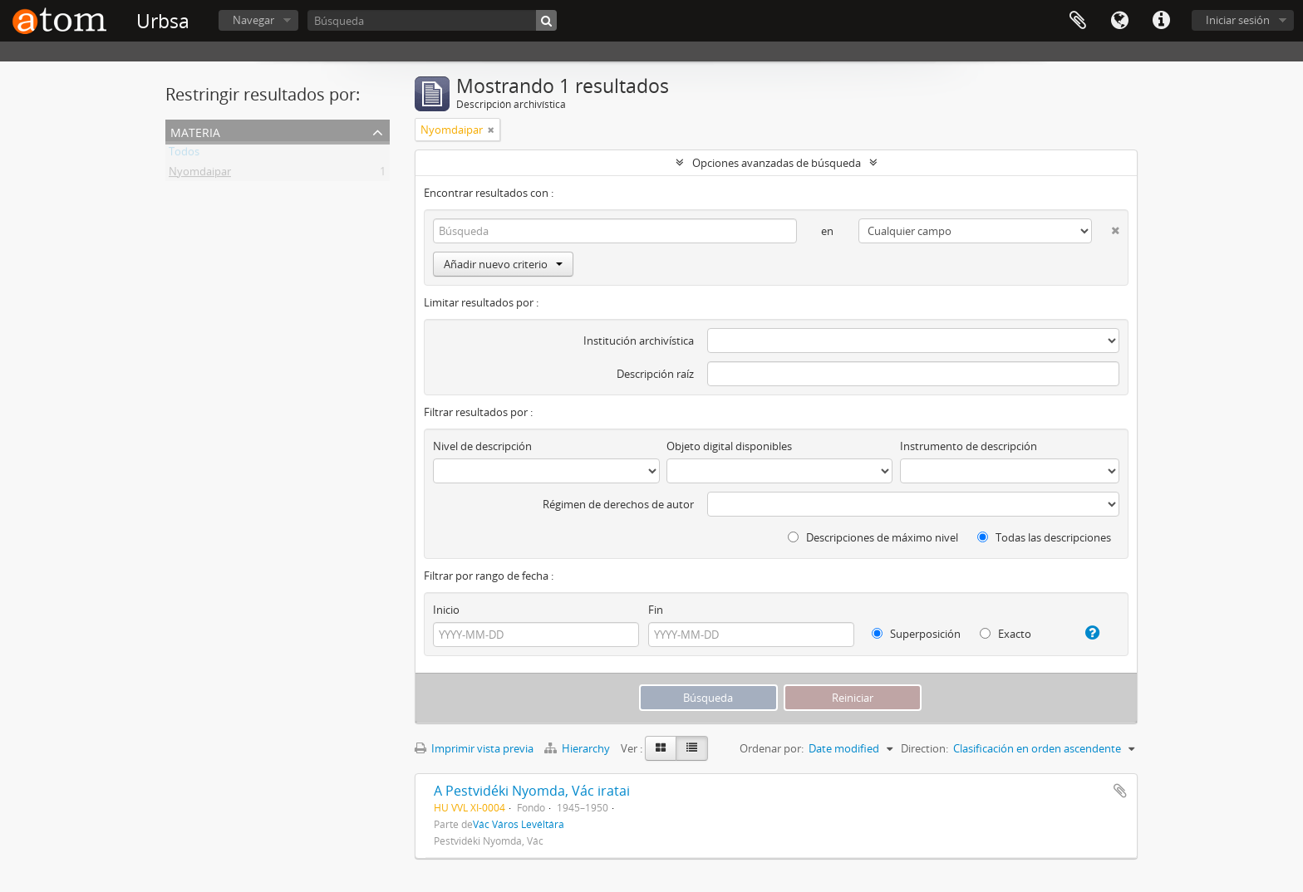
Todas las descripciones (1044, 537)
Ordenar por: (772, 748)
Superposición (916, 633)
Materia (195, 131)
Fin (655, 609)
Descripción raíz (655, 373)
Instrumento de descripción (968, 446)
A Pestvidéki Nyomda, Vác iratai (532, 791)
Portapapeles (1078, 21)
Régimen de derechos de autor (618, 504)
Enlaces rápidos (1161, 21)
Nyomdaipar (200, 174)
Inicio (446, 609)
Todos (184, 154)
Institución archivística (638, 340)
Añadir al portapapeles (1120, 790)
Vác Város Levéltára (518, 824)
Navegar (253, 19)
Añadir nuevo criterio (503, 264)
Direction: (924, 748)
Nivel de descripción (482, 446)
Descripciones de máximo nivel (873, 537)
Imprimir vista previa (474, 748)
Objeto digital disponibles (729, 446)
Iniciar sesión (1238, 19)
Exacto (1005, 633)
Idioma (1119, 21)
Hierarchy (578, 748)
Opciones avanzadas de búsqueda (776, 162)
